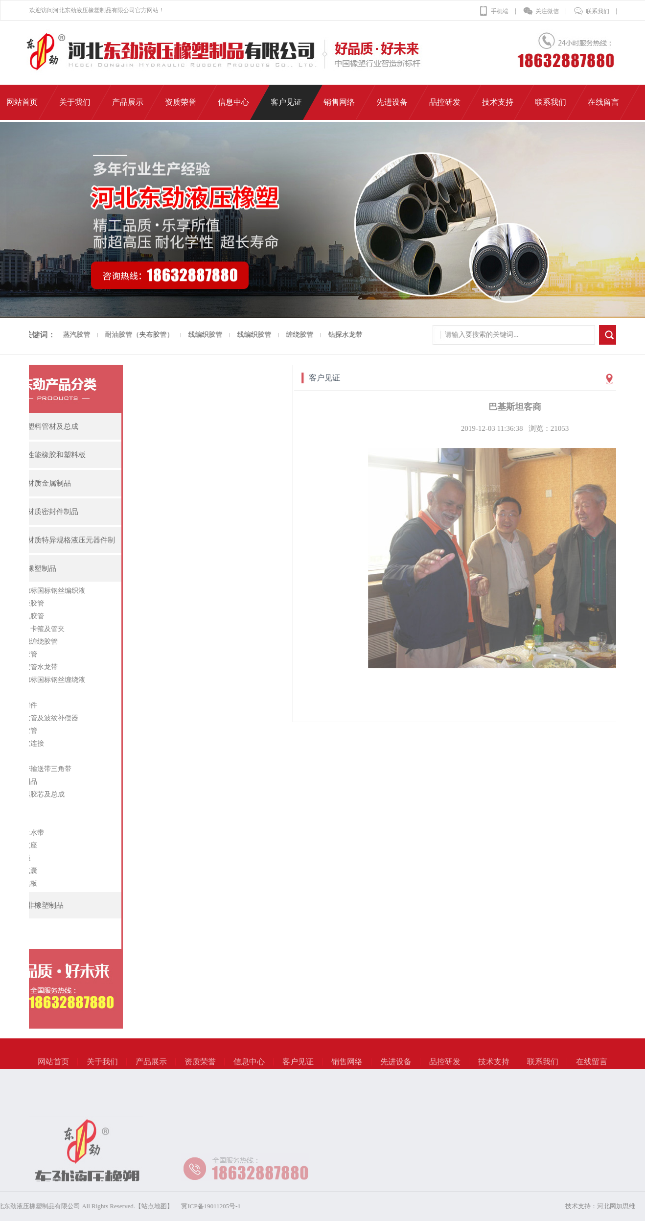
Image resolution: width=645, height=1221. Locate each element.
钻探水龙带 (332, 334)
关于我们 (102, 1068)
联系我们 (591, 11)
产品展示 (151, 1068)
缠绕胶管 (286, 334)
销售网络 (347, 1068)
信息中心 (249, 1068)
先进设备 (396, 1068)
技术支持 (493, 1068)
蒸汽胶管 (63, 334)
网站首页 (53, 1068)
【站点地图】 (92, 1206)
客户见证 (298, 1068)
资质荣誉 (200, 1068)
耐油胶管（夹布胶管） (126, 334)
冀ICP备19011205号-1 (149, 1206)
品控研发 (445, 1068)
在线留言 (591, 1068)
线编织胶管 (192, 334)
